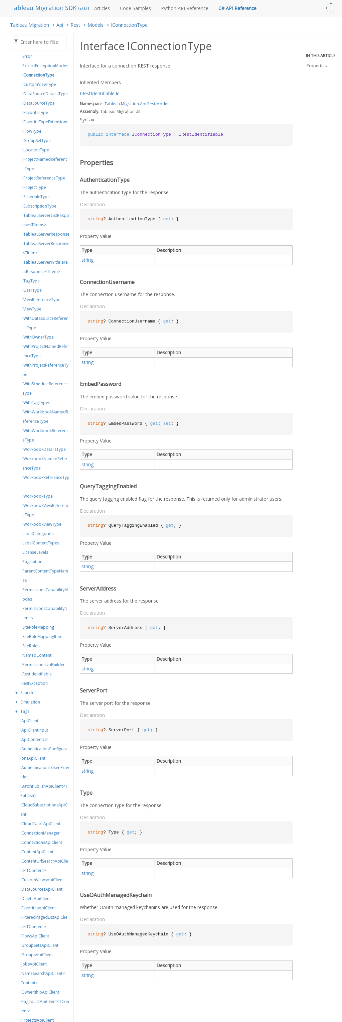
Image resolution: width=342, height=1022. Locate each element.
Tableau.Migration (29, 25)
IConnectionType (129, 25)
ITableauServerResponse (45, 234)
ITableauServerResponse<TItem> (45, 248)
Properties (317, 66)
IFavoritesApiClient (38, 908)
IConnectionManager (40, 833)
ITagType (31, 281)
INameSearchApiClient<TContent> (43, 978)
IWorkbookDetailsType (44, 449)
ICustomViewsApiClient (42, 880)
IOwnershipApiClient (39, 992)
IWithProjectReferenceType (45, 369)
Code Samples (135, 8)
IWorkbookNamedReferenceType (44, 463)
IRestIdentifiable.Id (100, 93)
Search (26, 692)
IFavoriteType (35, 112)
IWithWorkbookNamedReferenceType (45, 416)
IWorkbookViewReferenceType (45, 510)
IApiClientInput (34, 730)
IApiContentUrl (34, 739)
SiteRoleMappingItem (42, 636)
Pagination (32, 561)
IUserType (32, 290)
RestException (34, 683)
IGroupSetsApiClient (39, 945)
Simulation (30, 702)
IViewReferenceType (41, 299)
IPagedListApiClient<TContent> (44, 1006)
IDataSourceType (38, 103)
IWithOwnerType (38, 337)
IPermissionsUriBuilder (43, 664)
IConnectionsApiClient (41, 842)
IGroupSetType (36, 140)
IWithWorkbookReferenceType (45, 435)
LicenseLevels (35, 552)
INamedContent (36, 655)
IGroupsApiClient (36, 954)
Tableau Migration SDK (44, 8)
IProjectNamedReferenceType (44, 163)
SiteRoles (30, 646)
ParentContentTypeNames (45, 575)
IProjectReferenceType (43, 178)
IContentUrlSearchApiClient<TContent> (44, 865)
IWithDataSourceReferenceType (45, 323)
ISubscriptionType (39, 206)
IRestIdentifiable (36, 674)
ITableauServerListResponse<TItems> (45, 220)
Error (27, 56)
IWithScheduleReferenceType (45, 388)
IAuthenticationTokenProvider (44, 772)
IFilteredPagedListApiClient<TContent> (43, 921)
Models (96, 25)
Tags (24, 711)
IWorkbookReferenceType (45, 482)
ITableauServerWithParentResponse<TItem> (45, 266)
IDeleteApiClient (35, 898)
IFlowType (31, 131)
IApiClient (29, 721)
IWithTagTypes (36, 402)
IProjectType (34, 187)
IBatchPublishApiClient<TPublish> (43, 790)
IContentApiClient (36, 852)
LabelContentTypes (40, 543)
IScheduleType (36, 197)
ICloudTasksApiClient (40, 823)
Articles (102, 8)
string (87, 260)
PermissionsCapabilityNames (44, 613)
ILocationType (35, 150)
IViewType (31, 309)
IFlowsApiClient (34, 936)
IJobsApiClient (33, 964)
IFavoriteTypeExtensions (45, 122)
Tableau (112, 104)
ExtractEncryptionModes (45, 66)
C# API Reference (237, 8)
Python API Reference (184, 8)
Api (59, 25)
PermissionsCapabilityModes (45, 594)
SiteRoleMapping (38, 627)
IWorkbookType (37, 496)
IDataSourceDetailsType (45, 94)
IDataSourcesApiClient (41, 889)
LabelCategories (37, 533)
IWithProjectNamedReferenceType (45, 351)
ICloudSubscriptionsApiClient (44, 809)
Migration (130, 104)
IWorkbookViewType (41, 524)
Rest (75, 25)
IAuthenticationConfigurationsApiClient (44, 753)
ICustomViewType (39, 84)
